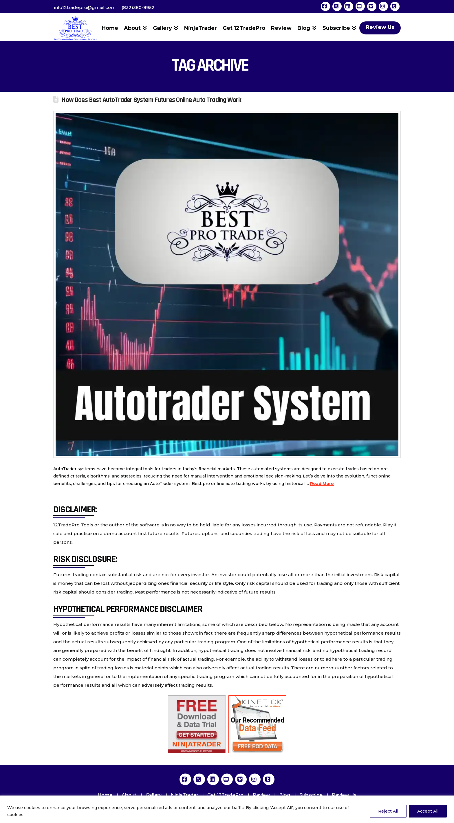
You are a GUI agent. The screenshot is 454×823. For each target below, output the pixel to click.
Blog (284, 795)
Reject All (388, 811)
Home (105, 795)
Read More (322, 483)
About (129, 795)
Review (261, 795)
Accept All (427, 811)
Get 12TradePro (225, 795)
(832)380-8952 (138, 7)
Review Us (344, 795)
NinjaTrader (184, 795)
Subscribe (311, 795)
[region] (227, 809)
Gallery (154, 795)
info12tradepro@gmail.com (85, 7)
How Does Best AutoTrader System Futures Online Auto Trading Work (151, 99)
